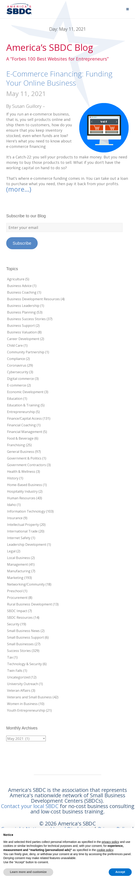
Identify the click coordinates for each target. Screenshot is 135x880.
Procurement (17, 597)
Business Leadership (23, 305)
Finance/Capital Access (24, 418)
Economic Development (25, 392)
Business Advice (19, 285)
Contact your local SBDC (29, 806)
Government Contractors (26, 465)
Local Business (18, 557)
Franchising (16, 445)
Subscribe (22, 243)
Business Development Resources (33, 299)
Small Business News (23, 630)
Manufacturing (18, 571)
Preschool (15, 591)
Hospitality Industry (22, 491)
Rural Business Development (29, 604)
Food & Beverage (20, 438)
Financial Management (24, 431)
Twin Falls (14, 670)
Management (17, 564)
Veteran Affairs (18, 690)
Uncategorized (18, 677)
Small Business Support (25, 637)
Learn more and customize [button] (28, 872)
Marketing (15, 577)
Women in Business (22, 703)
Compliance (16, 358)
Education (14, 398)
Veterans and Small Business (29, 697)
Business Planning (21, 312)
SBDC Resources (20, 617)
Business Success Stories (26, 319)
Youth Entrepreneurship (26, 710)
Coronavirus (16, 365)
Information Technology (26, 511)
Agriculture (15, 279)
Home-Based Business (24, 485)
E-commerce (16, 385)
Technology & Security (24, 664)
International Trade (22, 531)
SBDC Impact (17, 611)
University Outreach (22, 684)
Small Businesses (20, 644)
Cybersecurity (17, 372)
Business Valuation (22, 332)
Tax (10, 657)
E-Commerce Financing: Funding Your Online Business (59, 78)
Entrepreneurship (21, 412)
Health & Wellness (21, 471)
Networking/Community (26, 584)
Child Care (15, 345)
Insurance (15, 518)
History (12, 478)
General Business (20, 451)
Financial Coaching (21, 425)
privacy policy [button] (110, 842)
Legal (11, 551)
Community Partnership (25, 352)
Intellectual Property (23, 524)
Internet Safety (18, 538)
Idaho (11, 504)
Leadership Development (26, 544)
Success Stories (19, 650)
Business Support (21, 325)
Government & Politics (24, 458)
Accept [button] (120, 872)
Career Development (23, 339)
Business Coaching (21, 292)
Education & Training (23, 405)
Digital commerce (20, 378)
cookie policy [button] (105, 850)
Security (13, 624)
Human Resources (21, 498)
